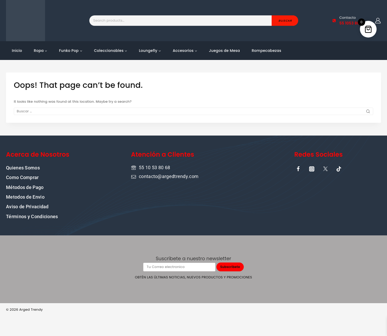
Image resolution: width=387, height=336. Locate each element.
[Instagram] (312, 168)
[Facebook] (298, 168)
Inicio (17, 50)
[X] (325, 168)
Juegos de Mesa (224, 50)
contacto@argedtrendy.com (168, 176)
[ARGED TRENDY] (25, 20)
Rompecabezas (266, 50)
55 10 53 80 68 (154, 167)
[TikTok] (339, 168)
